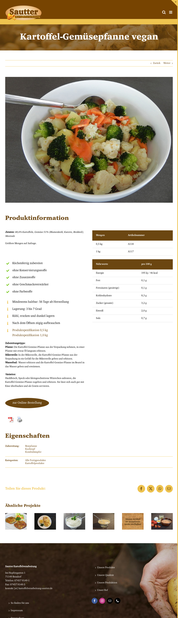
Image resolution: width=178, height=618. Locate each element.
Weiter (166, 63)
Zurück (156, 63)
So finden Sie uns (20, 603)
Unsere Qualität (105, 575)
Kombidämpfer (33, 452)
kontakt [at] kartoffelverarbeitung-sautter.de (28, 588)
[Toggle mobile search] (164, 12)
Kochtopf (30, 449)
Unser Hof (102, 590)
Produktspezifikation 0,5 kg (30, 330)
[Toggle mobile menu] (171, 12)
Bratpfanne (31, 446)
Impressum (17, 610)
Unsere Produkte (106, 567)
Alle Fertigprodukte (35, 460)
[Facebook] (95, 601)
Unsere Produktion (107, 583)
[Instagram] (102, 601)
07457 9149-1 (22, 581)
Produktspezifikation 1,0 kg (30, 335)
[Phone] (117, 601)
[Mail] (110, 601)
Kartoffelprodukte (34, 463)
